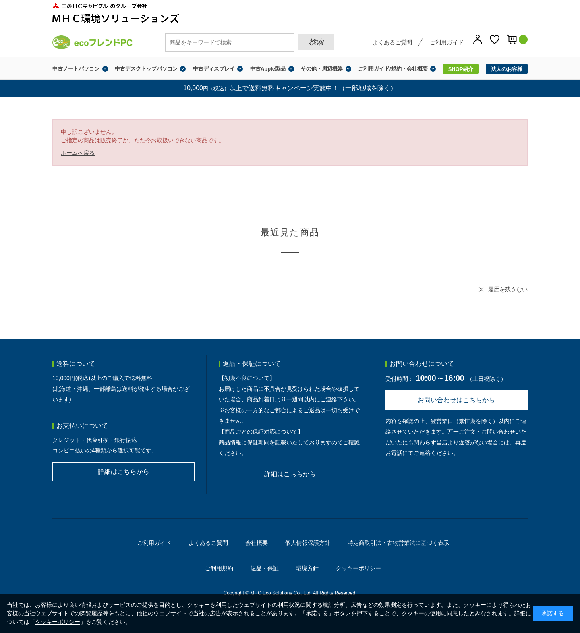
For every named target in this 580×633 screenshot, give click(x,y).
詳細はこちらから (123, 471)
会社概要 (256, 543)
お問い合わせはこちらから (456, 399)
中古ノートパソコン (75, 69)
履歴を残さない (508, 289)
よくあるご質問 (392, 42)
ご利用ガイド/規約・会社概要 (393, 69)
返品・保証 (265, 568)
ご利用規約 (219, 568)
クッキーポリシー (358, 568)
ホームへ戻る (78, 152)
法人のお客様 (506, 69)
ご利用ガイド (447, 42)
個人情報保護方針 (307, 543)
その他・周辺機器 (322, 69)
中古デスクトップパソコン (146, 69)
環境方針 (307, 568)
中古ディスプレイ (214, 69)
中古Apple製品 (268, 69)
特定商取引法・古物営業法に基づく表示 (398, 543)
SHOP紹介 (461, 69)
